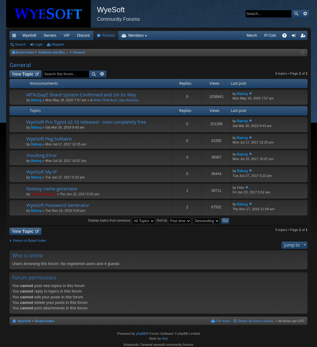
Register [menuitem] (304, 36)
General (20, 65)
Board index (45, 321)
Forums (108, 35)
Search (296, 13)
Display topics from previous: (121, 220)
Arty (165, 338)
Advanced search (305, 13)
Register (58, 44)
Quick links (15, 36)
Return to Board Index (29, 240)
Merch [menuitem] (252, 35)
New (22, 74)
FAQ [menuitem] (286, 36)
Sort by (174, 220)
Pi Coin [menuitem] (270, 35)
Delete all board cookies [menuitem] (256, 321)
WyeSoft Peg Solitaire (49, 139)
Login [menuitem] (295, 36)
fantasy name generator (52, 189)
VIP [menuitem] (67, 35)
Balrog (36, 100)
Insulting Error (41, 155)
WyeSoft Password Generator (57, 205)
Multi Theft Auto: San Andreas (116, 100)
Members (136, 35)
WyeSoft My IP (41, 172)
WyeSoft (29, 35)
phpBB (141, 333)
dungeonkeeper (43, 194)
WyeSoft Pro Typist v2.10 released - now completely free (86, 122)
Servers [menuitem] (50, 35)
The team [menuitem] (223, 321)
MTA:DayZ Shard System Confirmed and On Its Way (81, 95)
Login (39, 44)
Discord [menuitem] (83, 35)
